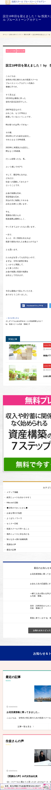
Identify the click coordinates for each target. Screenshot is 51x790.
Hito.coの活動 (11, 51)
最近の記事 (21, 51)
